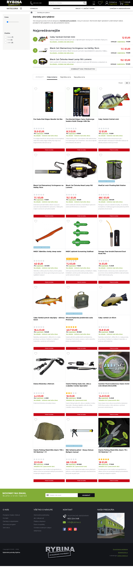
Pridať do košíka (49, 150)
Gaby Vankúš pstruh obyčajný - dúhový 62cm (49, 320)
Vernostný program (9, 526)
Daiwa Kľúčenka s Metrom (44, 385)
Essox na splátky (39, 526)
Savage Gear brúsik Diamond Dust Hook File (112, 253)
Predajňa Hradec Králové (11, 517)
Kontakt (5, 520)
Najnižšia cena (65, 77)
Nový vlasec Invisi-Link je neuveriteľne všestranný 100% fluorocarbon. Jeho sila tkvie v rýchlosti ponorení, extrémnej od (112, 406)
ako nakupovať (39, 520)
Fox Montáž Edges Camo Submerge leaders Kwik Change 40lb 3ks (80, 120)
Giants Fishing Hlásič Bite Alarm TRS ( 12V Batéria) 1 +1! (48, 452)
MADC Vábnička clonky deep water (47, 252)
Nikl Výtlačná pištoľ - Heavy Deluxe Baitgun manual (79, 452)
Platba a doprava (39, 523)
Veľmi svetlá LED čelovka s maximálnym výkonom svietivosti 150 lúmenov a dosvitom (80, 206)
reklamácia (37, 533)
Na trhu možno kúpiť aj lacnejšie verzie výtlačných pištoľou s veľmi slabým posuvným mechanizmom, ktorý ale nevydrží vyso (81, 473)
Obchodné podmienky (41, 517)
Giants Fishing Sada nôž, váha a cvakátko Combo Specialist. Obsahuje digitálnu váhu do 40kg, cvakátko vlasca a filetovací (80, 406)
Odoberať (86, 497)
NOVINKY (56, 8)
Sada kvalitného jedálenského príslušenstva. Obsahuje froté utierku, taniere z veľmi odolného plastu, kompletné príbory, (80, 340)
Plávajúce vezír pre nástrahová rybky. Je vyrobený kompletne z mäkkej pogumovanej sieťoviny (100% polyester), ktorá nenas (113, 207)
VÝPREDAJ (34, 8)
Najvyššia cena (79, 77)
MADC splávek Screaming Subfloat (79, 252)
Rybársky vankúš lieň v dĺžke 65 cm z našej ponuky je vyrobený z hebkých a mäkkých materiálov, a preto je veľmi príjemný (113, 340)
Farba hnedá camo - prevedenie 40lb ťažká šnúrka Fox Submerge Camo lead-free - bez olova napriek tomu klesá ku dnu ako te (81, 140)
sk (94, 4)
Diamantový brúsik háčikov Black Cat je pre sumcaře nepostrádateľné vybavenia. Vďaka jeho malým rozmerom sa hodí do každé (48, 207)
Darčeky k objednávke (10, 523)
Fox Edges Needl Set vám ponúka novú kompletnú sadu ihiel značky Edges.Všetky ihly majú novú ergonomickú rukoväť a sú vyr (49, 140)
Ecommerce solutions (120, 551)
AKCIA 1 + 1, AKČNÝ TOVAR (85, 8)
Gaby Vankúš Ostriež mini (62, 37)
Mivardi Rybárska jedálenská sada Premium (79, 320)
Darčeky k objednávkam (120, 8)
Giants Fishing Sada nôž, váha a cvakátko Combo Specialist (78, 386)
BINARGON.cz (123, 554)
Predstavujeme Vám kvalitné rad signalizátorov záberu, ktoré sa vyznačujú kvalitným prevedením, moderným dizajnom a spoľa (48, 473)
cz (94, 2)
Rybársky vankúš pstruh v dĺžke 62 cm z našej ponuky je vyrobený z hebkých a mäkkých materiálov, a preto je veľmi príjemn (47, 340)
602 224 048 (37, 3)
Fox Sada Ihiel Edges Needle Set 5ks (48, 119)
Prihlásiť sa (113, 2)
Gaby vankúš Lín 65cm (107, 319)
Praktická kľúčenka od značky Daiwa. (45, 404)
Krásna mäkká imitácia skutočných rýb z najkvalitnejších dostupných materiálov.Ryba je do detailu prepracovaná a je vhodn (113, 140)
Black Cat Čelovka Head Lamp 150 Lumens (71, 59)
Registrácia (113, 4)
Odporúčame (52, 77)
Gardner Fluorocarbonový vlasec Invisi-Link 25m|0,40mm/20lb (114, 386)
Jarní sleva (6, 529)
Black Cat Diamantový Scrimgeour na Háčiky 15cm (74, 48)
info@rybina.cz (74, 524)
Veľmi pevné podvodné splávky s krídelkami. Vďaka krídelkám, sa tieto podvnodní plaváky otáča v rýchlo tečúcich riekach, (81, 273)
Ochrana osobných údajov (42, 529)
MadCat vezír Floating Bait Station (112, 186)
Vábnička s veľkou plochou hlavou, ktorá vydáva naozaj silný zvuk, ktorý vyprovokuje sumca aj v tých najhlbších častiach (49, 273)
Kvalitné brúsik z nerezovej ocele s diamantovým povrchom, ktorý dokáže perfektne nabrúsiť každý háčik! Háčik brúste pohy (113, 273)
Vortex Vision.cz (122, 557)
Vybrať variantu (81, 283)
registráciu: (121, 41)
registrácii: (40, 133)
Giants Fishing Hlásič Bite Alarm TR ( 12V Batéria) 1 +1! (112, 452)
